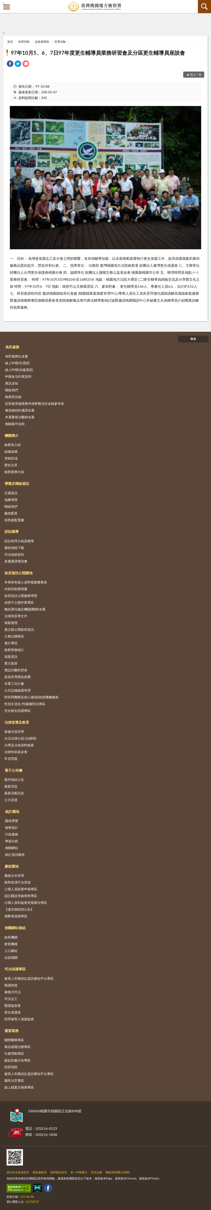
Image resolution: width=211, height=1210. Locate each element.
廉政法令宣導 (14, 875)
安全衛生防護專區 (17, 711)
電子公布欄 (13, 770)
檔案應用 (10, 623)
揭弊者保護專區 (15, 916)
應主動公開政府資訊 (19, 629)
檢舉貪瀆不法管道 (17, 882)
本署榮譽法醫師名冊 (20, 417)
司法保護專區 (15, 969)
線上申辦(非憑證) (17, 363)
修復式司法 (12, 992)
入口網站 (10, 951)
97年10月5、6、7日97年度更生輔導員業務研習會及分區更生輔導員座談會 (98, 53)
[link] (10, 64)
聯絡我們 (11, 390)
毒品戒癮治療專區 (17, 1047)
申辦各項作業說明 (18, 376)
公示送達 (10, 800)
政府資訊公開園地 (19, 573)
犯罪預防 (24, 41)
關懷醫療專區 (14, 1040)
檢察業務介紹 (14, 472)
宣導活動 (60, 41)
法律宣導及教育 (17, 722)
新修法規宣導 (14, 731)
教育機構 (10, 944)
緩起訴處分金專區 (17, 1060)
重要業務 (12, 1031)
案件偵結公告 (14, 779)
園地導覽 (11, 821)
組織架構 (10, 451)
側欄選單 (6, 7)
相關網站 (11, 848)
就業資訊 (10, 656)
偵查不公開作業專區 (19, 602)
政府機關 (10, 937)
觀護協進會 (12, 1005)
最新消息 (10, 786)
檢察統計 (11, 827)
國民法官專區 (14, 1080)
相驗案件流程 (15, 424)
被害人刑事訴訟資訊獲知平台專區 (29, 978)
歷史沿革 (10, 465)
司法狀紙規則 (14, 554)
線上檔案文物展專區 (19, 1087)
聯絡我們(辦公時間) (117, 1172)
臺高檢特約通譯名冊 (20, 410)
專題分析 (11, 841)
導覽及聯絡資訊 (17, 483)
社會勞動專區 (14, 1053)
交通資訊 (10, 493)
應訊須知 (11, 383)
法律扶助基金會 (15, 752)
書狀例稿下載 (14, 548)
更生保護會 (12, 1012)
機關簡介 (12, 435)
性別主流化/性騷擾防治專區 (24, 704)
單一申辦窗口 (78, 1172)
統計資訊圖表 (15, 854)
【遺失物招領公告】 (19, 909)
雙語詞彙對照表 (15, 670)
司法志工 (10, 999)
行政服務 (11, 834)
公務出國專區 (14, 636)
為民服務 (12, 347)
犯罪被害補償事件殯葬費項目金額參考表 (34, 403)
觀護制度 (10, 985)
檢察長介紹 (12, 445)
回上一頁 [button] (195, 74)
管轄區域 (10, 458)
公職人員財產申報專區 (20, 889)
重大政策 (10, 663)
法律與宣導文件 (15, 616)
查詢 (204, 6)
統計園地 (12, 811)
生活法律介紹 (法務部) (20, 738)
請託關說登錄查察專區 (20, 896)
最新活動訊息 (14, 793)
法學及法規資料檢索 (19, 745)
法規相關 (10, 957)
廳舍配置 (10, 513)
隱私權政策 (40, 1172)
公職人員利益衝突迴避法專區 (25, 902)
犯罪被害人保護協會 (19, 1019)
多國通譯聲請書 (15, 561)
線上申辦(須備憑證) (19, 370)
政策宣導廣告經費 (17, 677)
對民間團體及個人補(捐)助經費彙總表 (31, 697)
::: (3, 3)
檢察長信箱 (13, 397)
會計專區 (10, 643)
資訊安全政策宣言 (18, 1172)
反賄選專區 (42, 41)
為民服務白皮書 (16, 356)
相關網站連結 (15, 928)
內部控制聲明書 (15, 589)
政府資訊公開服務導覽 (20, 596)
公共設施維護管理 (17, 690)
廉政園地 (12, 866)
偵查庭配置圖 (14, 520)
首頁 (10, 41)
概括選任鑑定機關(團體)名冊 (24, 609)
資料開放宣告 (58, 1172)
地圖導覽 (10, 500)
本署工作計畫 (14, 683)
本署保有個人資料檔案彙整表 (25, 582)
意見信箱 (96, 1172)
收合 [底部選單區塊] (193, 338)
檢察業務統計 (14, 650)
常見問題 (10, 759)
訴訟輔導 (12, 531)
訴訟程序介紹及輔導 (19, 541)
